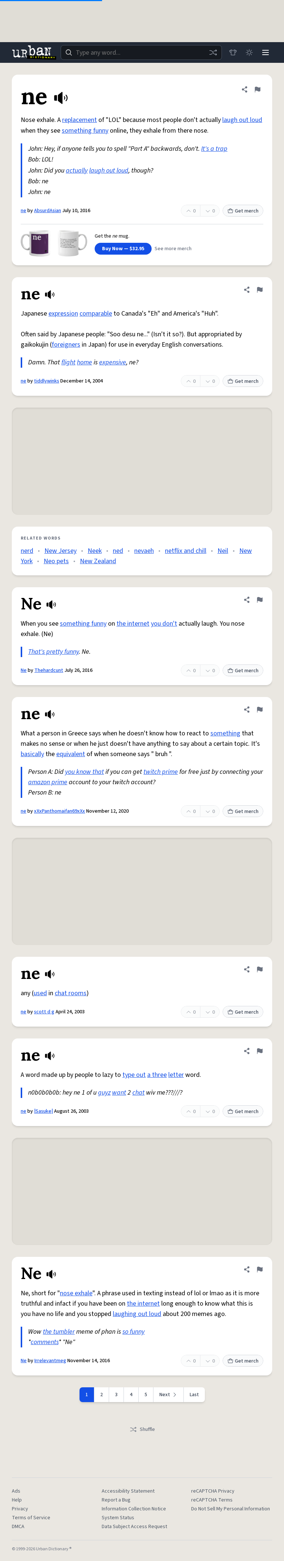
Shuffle (142, 1429)
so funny (133, 1331)
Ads (16, 1491)
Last (194, 1394)
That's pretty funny (53, 651)
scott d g (44, 1012)
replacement (79, 120)
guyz (104, 1092)
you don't (164, 623)
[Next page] (168, 1394)
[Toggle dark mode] (249, 52)
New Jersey (60, 550)
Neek (95, 550)
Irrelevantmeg (50, 1360)
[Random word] (213, 52)
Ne (24, 670)
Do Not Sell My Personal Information (230, 1509)
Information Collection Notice (134, 1509)
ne (23, 210)
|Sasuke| (43, 1111)
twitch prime (160, 771)
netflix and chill (185, 550)
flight (68, 362)
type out (134, 1074)
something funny (85, 130)
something (225, 733)
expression (63, 313)
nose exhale (76, 1293)
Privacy (20, 1509)
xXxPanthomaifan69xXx (59, 811)
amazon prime (47, 782)
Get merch (242, 211)
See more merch (173, 248)
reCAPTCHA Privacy (212, 1491)
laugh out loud (242, 120)
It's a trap (214, 148)
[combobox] (141, 52)
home (84, 362)
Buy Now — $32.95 (123, 248)
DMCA (18, 1526)
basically (32, 754)
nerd (27, 550)
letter (176, 1074)
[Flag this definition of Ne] (260, 600)
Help (17, 1500)
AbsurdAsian (47, 210)
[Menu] (265, 52)
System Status (118, 1517)
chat (138, 1092)
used (40, 993)
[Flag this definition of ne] (257, 89)
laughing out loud (137, 1314)
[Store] (233, 52)
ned (118, 550)
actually (77, 170)
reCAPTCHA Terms (212, 1500)
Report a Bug (116, 1500)
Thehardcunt (48, 670)
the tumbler (59, 1331)
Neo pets (56, 561)
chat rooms (71, 993)
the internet (132, 623)
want (119, 1092)
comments (44, 1342)
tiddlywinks (46, 381)
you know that (84, 771)
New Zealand (98, 561)
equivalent (70, 754)
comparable (96, 313)
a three (157, 1074)
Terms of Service (31, 1517)
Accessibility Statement (128, 1491)
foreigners (66, 344)
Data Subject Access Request (134, 1526)
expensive (112, 362)
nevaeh (144, 550)
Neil (222, 550)
